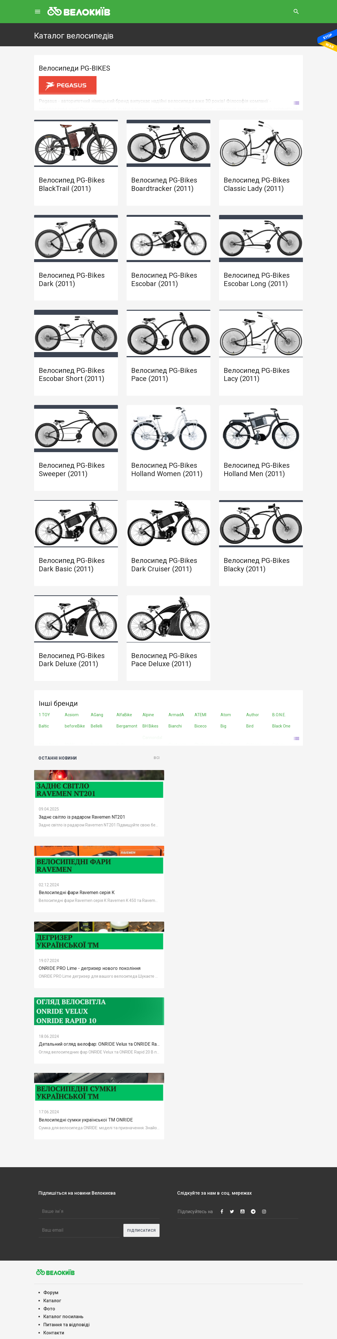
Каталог (52, 1300)
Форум (50, 1292)
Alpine (148, 714)
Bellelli (96, 726)
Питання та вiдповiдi (66, 1324)
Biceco (201, 726)
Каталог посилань (63, 1316)
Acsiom (72, 714)
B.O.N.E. (279, 714)
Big (223, 726)
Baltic (44, 726)
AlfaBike (124, 714)
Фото (49, 1309)
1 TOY (44, 714)
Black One (281, 726)
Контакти (53, 1333)
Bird (249, 726)
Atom (226, 714)
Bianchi (175, 726)
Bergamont (126, 726)
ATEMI (200, 714)
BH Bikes (150, 726)
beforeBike (75, 726)
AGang (97, 714)
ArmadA (176, 714)
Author (252, 714)
